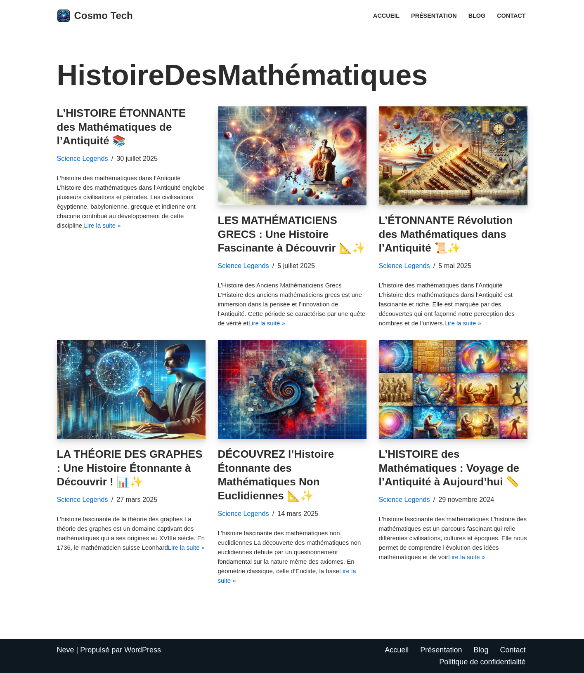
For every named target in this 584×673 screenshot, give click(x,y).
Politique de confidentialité (482, 662)
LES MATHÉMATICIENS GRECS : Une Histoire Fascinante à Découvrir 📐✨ (291, 234)
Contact (511, 15)
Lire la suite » (102, 225)
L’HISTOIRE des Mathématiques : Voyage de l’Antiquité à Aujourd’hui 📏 (449, 468)
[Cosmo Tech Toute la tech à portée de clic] (95, 15)
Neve (65, 650)
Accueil (386, 15)
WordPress (142, 650)
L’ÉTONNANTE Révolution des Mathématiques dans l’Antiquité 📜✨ (446, 234)
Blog (477, 15)
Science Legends (82, 158)
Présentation (434, 15)
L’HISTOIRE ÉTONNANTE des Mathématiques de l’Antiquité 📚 (121, 127)
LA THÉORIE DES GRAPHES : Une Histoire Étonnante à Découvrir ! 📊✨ (130, 468)
